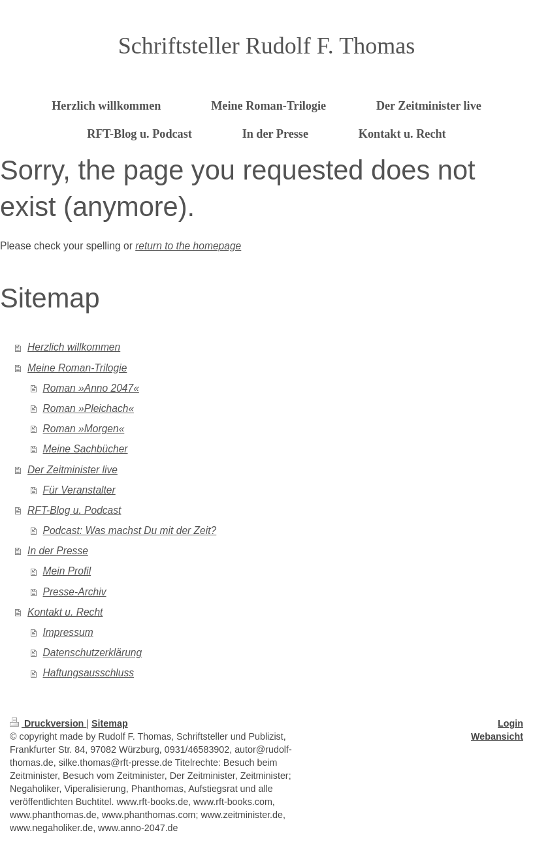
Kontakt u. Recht (65, 612)
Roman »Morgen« (84, 428)
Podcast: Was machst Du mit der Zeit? (130, 530)
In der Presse (57, 550)
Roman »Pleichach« (89, 408)
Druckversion (48, 723)
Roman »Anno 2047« (91, 388)
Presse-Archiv (74, 591)
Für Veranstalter (79, 490)
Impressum (68, 632)
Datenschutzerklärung (92, 652)
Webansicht (497, 736)
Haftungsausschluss (89, 672)
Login (510, 723)
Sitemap (109, 723)
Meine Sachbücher (85, 448)
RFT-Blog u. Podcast (74, 510)
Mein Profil (67, 570)
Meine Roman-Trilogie (77, 367)
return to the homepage (188, 245)
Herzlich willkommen (73, 347)
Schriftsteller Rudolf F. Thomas (266, 46)
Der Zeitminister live (72, 469)
